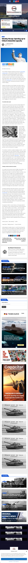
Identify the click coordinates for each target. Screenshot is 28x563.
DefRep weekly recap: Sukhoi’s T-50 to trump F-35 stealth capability (20, 239)
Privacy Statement (16, 561)
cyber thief (17, 155)
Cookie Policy (11, 561)
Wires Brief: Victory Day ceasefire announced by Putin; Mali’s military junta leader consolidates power (13, 484)
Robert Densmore (10, 43)
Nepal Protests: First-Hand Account (12, 291)
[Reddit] (9, 64)
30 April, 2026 (6, 520)
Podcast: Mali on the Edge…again (12, 518)
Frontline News (9, 290)
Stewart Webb (13, 520)
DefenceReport (14, 16)
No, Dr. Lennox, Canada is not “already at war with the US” (13, 269)
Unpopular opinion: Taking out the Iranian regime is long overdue (12, 280)
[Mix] (11, 64)
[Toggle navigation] (13, 30)
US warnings (4, 192)
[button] (26, 551)
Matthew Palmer (11, 293)
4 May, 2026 (6, 497)
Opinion (3, 36)
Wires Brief (4, 481)
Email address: (5, 302)
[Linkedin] (7, 64)
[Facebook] (3, 64)
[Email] (13, 64)
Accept (14, 559)
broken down (9, 79)
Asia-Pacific (4, 290)
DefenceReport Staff (13, 497)
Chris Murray (11, 271)
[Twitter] (5, 64)
